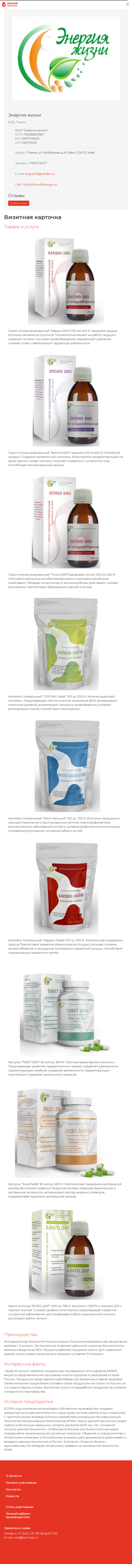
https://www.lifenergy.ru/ (40, 184)
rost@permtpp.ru (26, 1537)
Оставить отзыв (18, 203)
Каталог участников (21, 1482)
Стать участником (19, 1507)
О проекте (14, 1476)
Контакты (13, 1489)
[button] (127, 4)
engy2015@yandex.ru (40, 174)
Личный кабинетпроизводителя (18, 1515)
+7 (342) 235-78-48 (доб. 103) (38, 1533)
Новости (12, 1496)
